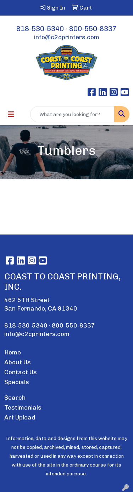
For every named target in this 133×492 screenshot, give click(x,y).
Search (15, 397)
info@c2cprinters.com (66, 37)
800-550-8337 (93, 28)
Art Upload (19, 417)
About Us (17, 362)
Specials (16, 382)
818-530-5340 (40, 28)
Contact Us (20, 372)
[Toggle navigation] (11, 114)
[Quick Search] (72, 114)
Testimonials (22, 407)
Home (12, 352)
